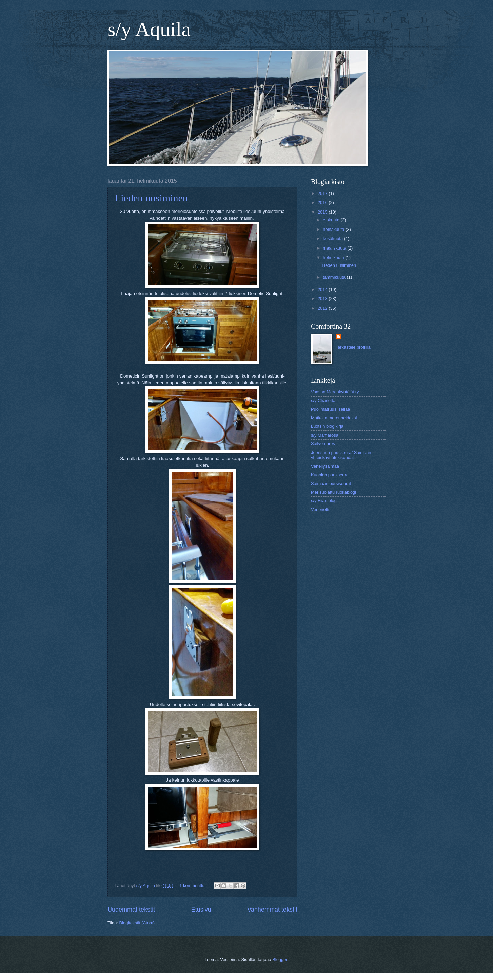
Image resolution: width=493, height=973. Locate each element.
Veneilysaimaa (325, 466)
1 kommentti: (192, 885)
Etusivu (201, 909)
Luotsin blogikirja (327, 426)
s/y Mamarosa (324, 435)
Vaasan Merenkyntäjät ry (335, 391)
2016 (323, 202)
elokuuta (331, 219)
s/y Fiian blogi (324, 500)
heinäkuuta (334, 229)
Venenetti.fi (322, 509)
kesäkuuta (333, 238)
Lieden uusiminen (151, 197)
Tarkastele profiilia (353, 347)
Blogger (279, 959)
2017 (323, 193)
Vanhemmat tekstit (272, 909)
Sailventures (323, 443)
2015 (323, 212)
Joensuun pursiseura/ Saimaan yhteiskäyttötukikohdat (341, 455)
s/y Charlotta (323, 400)
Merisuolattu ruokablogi (333, 492)
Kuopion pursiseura (330, 474)
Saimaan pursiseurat (331, 483)
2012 (323, 308)
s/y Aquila (149, 29)
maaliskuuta (335, 248)
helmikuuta (334, 257)
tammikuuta (335, 277)
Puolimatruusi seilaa (330, 409)
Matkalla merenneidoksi (334, 417)
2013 (323, 298)
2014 (323, 289)
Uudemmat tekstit (131, 909)
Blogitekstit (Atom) (137, 922)
